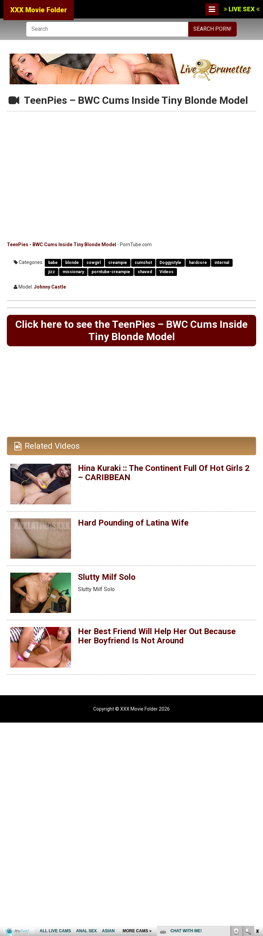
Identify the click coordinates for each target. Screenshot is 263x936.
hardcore (198, 262)
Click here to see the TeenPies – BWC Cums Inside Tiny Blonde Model (131, 330)
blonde (72, 262)
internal (221, 262)
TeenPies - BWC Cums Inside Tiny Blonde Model (61, 244)
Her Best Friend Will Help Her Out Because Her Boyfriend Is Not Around (157, 636)
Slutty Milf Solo (107, 577)
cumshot (143, 262)
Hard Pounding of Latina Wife (133, 523)
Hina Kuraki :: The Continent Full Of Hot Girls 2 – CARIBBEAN (163, 472)
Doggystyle (170, 262)
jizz (51, 271)
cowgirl (93, 262)
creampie (117, 262)
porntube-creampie (111, 271)
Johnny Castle (50, 287)
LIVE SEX (242, 9)
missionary (73, 271)
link (257, 829)
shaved (145, 271)
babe (53, 262)
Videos (167, 271)
